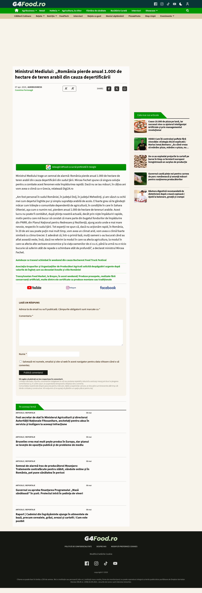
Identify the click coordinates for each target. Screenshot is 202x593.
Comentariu (26, 316)
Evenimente (166, 16)
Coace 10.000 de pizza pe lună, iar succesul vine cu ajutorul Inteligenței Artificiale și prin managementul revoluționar (167, 126)
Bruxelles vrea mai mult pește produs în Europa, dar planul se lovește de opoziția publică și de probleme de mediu (52, 448)
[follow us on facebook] (107, 288)
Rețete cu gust (94, 16)
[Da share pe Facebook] (109, 88)
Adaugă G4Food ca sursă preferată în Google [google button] (71, 167)
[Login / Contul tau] (187, 4)
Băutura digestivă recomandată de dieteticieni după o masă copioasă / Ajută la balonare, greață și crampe (166, 194)
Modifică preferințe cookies (124, 552)
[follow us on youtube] (34, 288)
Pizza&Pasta (134, 16)
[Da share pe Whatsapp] (124, 88)
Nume (23, 359)
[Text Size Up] (72, 88)
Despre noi (101, 552)
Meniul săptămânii (115, 16)
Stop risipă (150, 16)
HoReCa (53, 10)
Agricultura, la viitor (72, 10)
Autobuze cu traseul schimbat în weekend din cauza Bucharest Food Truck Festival (61, 260)
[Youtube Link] (174, 4)
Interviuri (136, 10)
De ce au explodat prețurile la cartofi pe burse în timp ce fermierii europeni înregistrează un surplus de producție (168, 159)
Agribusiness (28, 10)
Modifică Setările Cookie (101, 559)
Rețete (39, 16)
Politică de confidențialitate (78, 552)
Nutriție (51, 16)
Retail (42, 10)
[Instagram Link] (161, 4)
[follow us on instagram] (71, 288)
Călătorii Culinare (22, 16)
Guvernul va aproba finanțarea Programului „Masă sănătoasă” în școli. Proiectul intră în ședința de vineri (49, 496)
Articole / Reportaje (25, 418)
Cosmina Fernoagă (24, 90)
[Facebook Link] (155, 4)
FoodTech (64, 16)
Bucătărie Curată (119, 10)
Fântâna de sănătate (96, 10)
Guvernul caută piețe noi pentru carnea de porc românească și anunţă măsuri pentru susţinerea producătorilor (168, 176)
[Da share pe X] (116, 88)
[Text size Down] (66, 88)
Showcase (150, 10)
